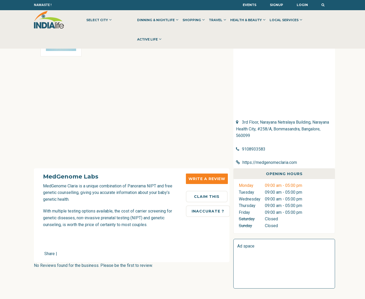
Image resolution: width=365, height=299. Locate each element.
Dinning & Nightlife (156, 20)
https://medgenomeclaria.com (269, 162)
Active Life (147, 39)
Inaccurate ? (208, 211)
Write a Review (206, 178)
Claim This (207, 196)
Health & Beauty (246, 20)
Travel (215, 20)
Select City (97, 20)
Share (49, 253)
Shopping (191, 20)
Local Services (284, 20)
